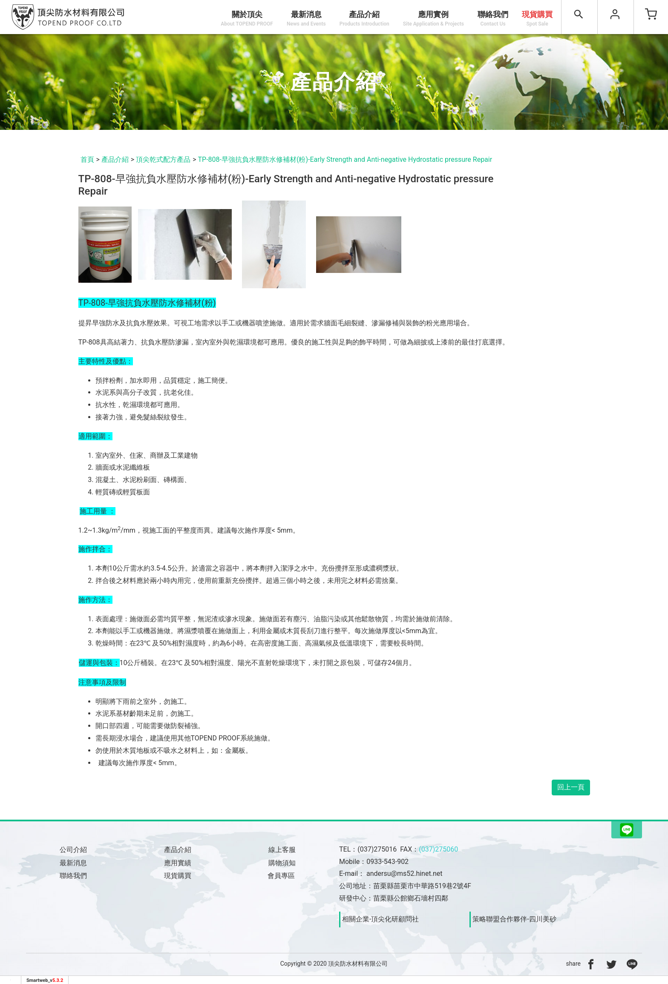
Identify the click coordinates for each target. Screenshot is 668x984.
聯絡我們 (493, 18)
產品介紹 (115, 159)
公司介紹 (73, 850)
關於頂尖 (247, 18)
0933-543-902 (387, 862)
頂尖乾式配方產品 (163, 159)
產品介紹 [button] (364, 18)
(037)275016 (377, 849)
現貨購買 (537, 18)
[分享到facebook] (591, 963)
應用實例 (433, 18)
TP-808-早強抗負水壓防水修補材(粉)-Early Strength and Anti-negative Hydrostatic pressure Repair (345, 159)
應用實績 (177, 863)
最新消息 (306, 18)
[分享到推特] (611, 963)
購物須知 (282, 863)
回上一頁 (570, 787)
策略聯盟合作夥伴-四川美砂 (514, 919)
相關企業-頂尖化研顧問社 (380, 919)
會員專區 (282, 876)
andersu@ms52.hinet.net (404, 873)
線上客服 (282, 850)
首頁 (87, 159)
